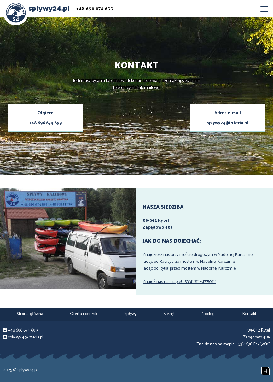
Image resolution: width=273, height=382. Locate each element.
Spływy (130, 314)
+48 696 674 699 (94, 9)
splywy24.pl (49, 9)
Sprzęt (169, 314)
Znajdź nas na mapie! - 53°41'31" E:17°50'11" (179, 281)
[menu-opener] (264, 9)
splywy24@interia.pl (227, 123)
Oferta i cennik (83, 314)
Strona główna (30, 314)
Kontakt (249, 314)
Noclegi (209, 314)
